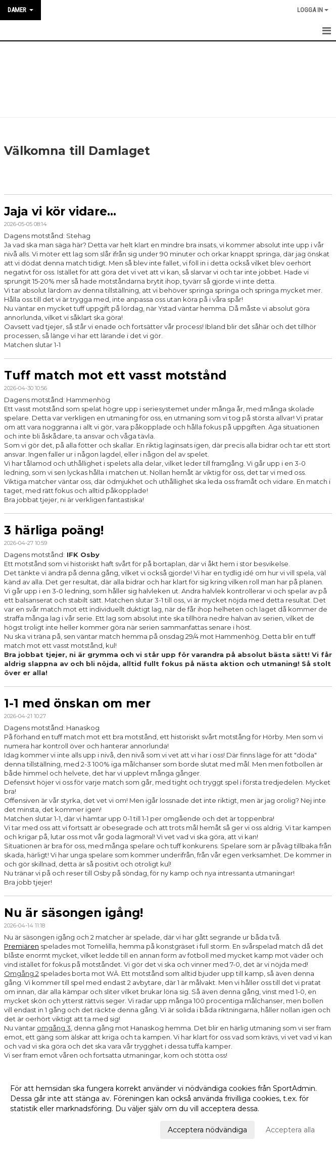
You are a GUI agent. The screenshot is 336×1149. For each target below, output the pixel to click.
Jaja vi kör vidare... (60, 211)
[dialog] (168, 1108)
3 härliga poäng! (54, 530)
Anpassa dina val (39, 1128)
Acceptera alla (290, 1129)
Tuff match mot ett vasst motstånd (115, 375)
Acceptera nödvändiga (207, 1129)
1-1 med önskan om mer (77, 703)
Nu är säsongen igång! (73, 913)
